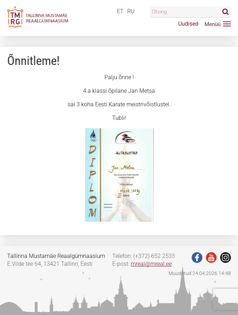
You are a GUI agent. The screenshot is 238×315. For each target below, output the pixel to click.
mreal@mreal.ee (151, 263)
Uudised (188, 23)
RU (131, 11)
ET (120, 11)
